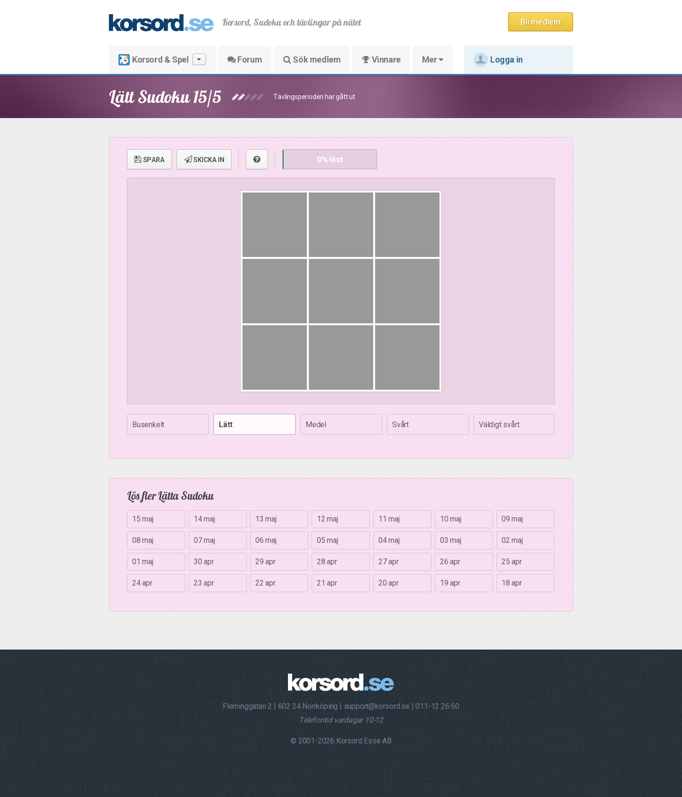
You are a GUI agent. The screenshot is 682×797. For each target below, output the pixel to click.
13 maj (266, 518)
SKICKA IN (204, 159)
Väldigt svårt (499, 424)
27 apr (388, 561)
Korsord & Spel (162, 59)
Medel (315, 424)
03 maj (450, 540)
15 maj (142, 518)
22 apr (265, 582)
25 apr (512, 561)
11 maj (389, 518)
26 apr (450, 561)
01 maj (142, 561)
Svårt (400, 424)
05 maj (327, 540)
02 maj (512, 540)
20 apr (388, 582)
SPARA (149, 159)
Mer (432, 59)
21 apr (327, 582)
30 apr (204, 561)
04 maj (389, 540)
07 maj (204, 540)
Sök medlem (312, 59)
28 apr (327, 561)
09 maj (512, 518)
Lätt (226, 424)
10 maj (450, 518)
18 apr (512, 582)
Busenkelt (148, 424)
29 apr (265, 561)
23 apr (204, 582)
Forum (244, 59)
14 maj (204, 518)
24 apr (142, 582)
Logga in (498, 60)
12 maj (327, 518)
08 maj (142, 540)
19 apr (450, 582)
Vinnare (381, 59)
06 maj (266, 540)
